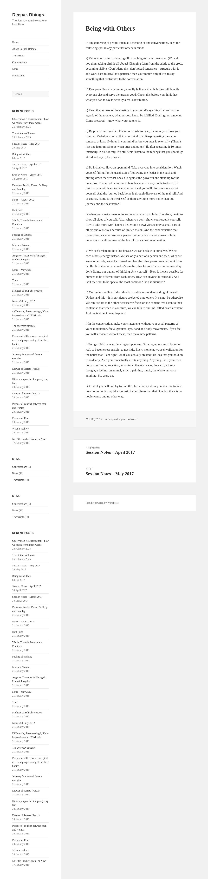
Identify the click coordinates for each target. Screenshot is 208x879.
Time (15, 280)
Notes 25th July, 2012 (23, 301)
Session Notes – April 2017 (26, 164)
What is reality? (20, 428)
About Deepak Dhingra (24, 48)
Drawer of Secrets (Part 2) (25, 368)
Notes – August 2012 (23, 199)
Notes (15, 68)
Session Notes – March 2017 (27, 175)
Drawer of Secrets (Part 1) (25, 393)
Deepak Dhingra (29, 14)
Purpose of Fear (20, 418)
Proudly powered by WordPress (102, 502)
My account (18, 75)
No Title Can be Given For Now (29, 439)
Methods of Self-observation (27, 290)
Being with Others (21, 154)
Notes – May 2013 (22, 269)
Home (15, 42)
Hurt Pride (17, 210)
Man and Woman (21, 245)
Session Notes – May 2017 (26, 143)
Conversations (19, 62)
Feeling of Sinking (22, 234)
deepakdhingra (116, 419)
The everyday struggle (23, 325)
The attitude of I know (23, 133)
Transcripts (18, 55)
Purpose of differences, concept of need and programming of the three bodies (30, 340)
